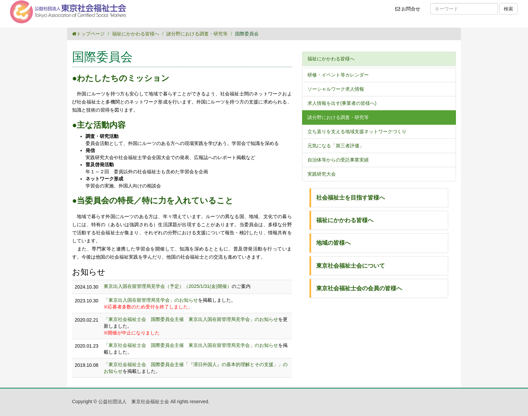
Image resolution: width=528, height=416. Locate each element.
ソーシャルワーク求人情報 (335, 89)
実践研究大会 (321, 174)
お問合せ (410, 11)
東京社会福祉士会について (350, 266)
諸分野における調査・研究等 (197, 33)
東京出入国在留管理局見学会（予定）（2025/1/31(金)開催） (168, 286)
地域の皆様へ (333, 243)
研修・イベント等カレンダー (338, 75)
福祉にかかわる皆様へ (135, 33)
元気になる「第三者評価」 (335, 145)
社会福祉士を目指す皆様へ (350, 198)
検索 (508, 8)
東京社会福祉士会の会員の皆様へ (359, 288)
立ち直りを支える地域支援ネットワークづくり (356, 131)
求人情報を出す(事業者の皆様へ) (341, 103)
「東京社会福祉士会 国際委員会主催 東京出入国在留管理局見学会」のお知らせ (191, 319)
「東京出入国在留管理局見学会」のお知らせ (151, 300)
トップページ (88, 33)
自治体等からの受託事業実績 (338, 159)
